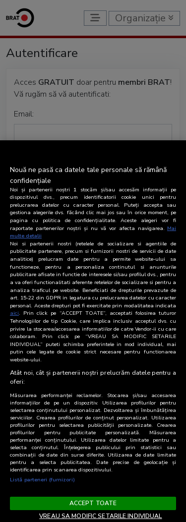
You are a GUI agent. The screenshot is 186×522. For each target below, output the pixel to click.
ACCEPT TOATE (93, 503)
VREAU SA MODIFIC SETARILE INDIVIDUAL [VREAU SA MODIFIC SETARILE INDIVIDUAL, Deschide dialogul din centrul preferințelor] (100, 516)
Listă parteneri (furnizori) (42, 479)
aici (14, 313)
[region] (93, 331)
